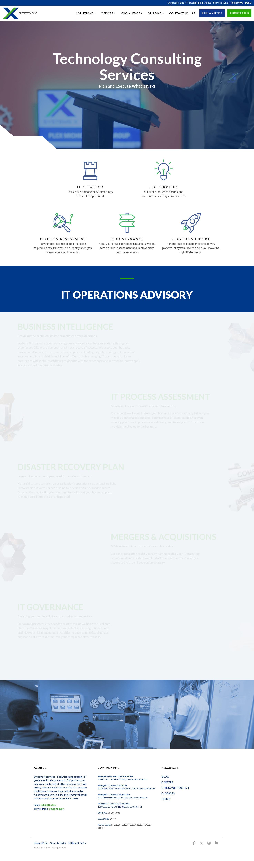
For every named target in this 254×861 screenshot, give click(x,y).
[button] (194, 843)
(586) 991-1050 (241, 2)
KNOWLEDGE (132, 13)
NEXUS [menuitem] (165, 799)
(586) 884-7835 (200, 2)
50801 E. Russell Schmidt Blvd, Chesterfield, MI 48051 (123, 779)
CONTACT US (179, 13)
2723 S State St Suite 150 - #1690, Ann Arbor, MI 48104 (122, 797)
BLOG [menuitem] (165, 776)
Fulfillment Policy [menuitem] (77, 843)
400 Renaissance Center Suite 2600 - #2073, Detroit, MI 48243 (126, 788)
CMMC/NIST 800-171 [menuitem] (175, 787)
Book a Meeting (212, 13)
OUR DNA (156, 13)
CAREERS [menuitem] (167, 782)
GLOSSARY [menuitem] (168, 793)
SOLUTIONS (86, 13)
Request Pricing (239, 13)
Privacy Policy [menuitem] (41, 843)
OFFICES (108, 13)
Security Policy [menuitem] (58, 843)
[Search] (193, 13)
